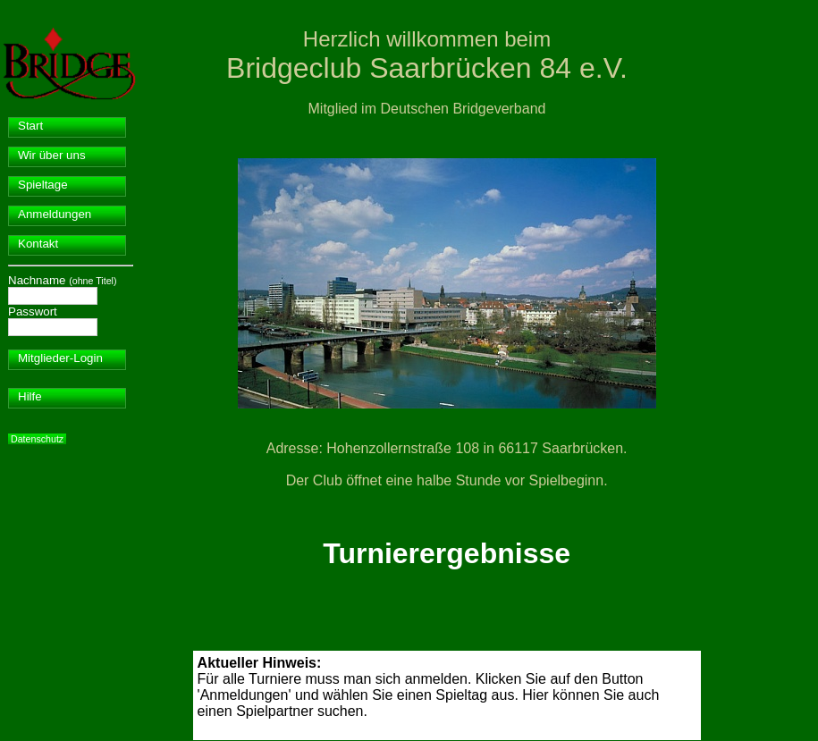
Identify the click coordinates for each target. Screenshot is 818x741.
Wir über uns (52, 155)
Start (30, 125)
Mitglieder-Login (60, 358)
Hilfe (30, 396)
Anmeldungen (54, 214)
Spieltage (43, 184)
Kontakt (38, 243)
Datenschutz (37, 439)
